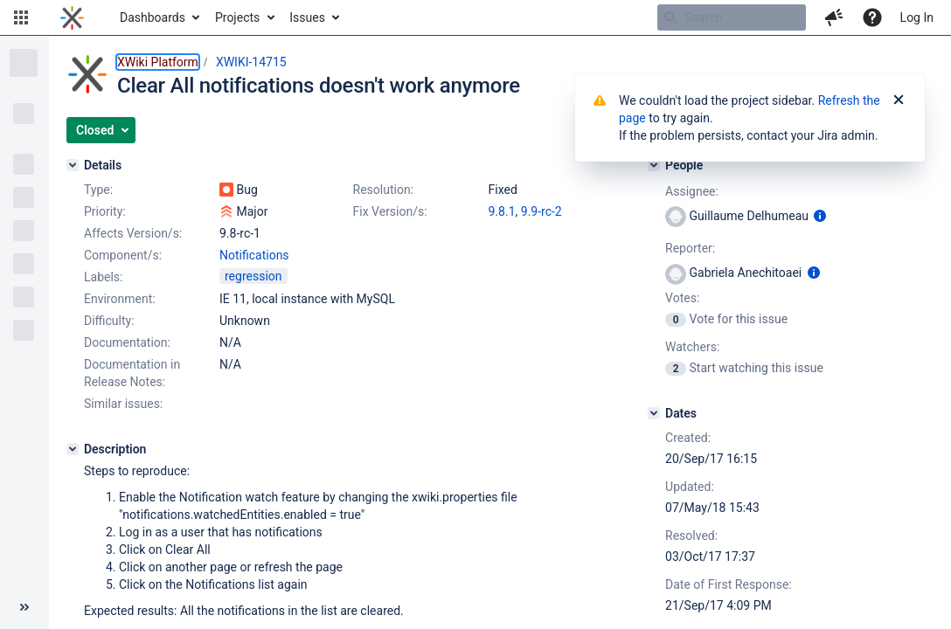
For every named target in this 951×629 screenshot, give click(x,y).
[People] (654, 165)
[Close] (898, 100)
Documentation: (127, 342)
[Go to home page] (72, 17)
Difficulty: (109, 321)
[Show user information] (820, 216)
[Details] (72, 165)
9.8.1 (502, 211)
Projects (237, 17)
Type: (98, 190)
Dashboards (152, 17)
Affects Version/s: (133, 233)
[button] (21, 17)
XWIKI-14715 (251, 62)
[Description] (72, 449)
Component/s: (123, 255)
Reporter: (690, 248)
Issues (307, 17)
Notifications (254, 255)
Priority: (105, 211)
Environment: (120, 299)
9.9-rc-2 (541, 211)
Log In (917, 17)
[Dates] (654, 413)
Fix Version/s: (390, 211)
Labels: (103, 277)
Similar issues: (123, 404)
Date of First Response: (728, 584)
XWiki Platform (157, 62)
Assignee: (691, 191)
